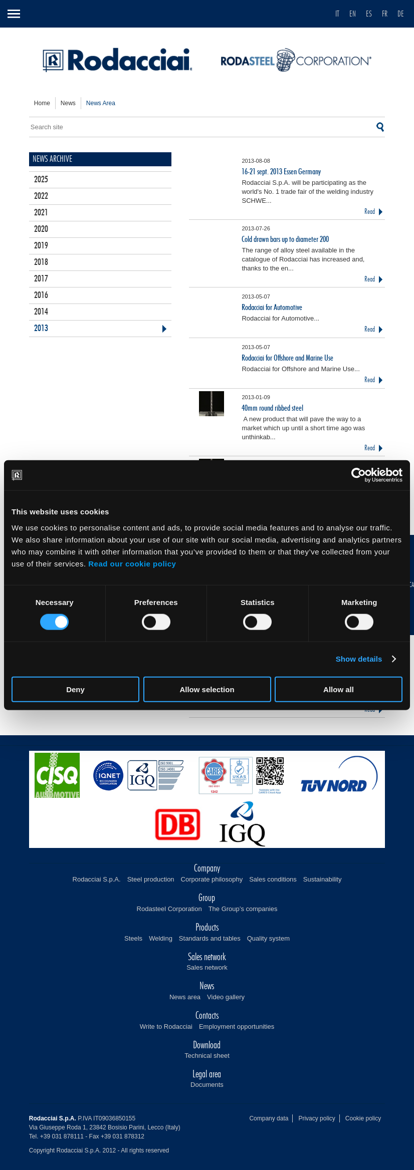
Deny (75, 689)
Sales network (207, 967)
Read (369, 211)
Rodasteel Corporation (169, 909)
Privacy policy (316, 1118)
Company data (268, 1118)
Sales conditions (273, 879)
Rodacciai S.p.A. (97, 879)
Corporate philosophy (212, 879)
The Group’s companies (243, 909)
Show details (359, 659)
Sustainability (322, 879)
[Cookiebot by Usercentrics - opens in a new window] (358, 475)
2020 (41, 229)
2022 (41, 196)
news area (100, 103)
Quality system (268, 938)
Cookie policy (363, 1118)
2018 (41, 262)
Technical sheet (207, 1055)
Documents (207, 1084)
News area (184, 997)
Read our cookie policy (132, 563)
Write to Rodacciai (166, 1026)
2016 (41, 295)
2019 (41, 245)
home (42, 103)
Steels (133, 938)
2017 (41, 278)
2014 (41, 312)
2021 (41, 212)
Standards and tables (210, 938)
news (68, 103)
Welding (160, 938)
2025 (41, 179)
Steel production (150, 879)
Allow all (338, 689)
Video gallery (226, 997)
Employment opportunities (236, 1026)
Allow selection (206, 689)
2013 (41, 328)
